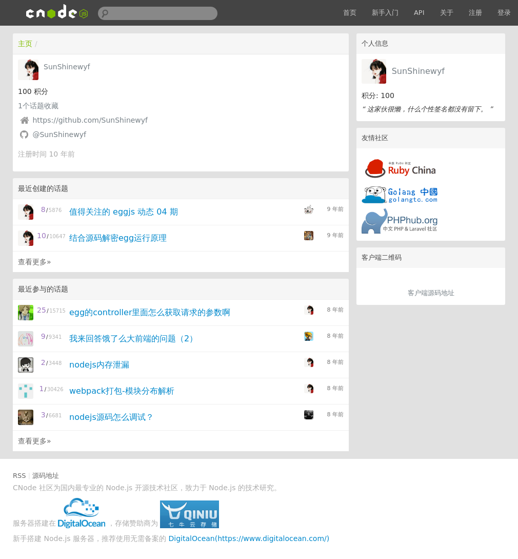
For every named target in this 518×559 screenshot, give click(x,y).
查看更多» (34, 262)
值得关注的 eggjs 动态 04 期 (123, 212)
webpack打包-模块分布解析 (121, 391)
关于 (446, 12)
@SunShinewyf (59, 134)
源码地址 (45, 475)
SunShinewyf (418, 71)
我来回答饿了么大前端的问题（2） (133, 338)
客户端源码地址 (431, 293)
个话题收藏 (38, 106)
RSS (19, 475)
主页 (25, 44)
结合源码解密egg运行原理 (118, 238)
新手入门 (385, 12)
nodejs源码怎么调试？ (111, 417)
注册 (475, 12)
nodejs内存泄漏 (99, 365)
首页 (349, 12)
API (419, 12)
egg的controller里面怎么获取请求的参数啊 (149, 312)
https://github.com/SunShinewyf (90, 120)
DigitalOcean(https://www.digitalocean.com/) (249, 538)
